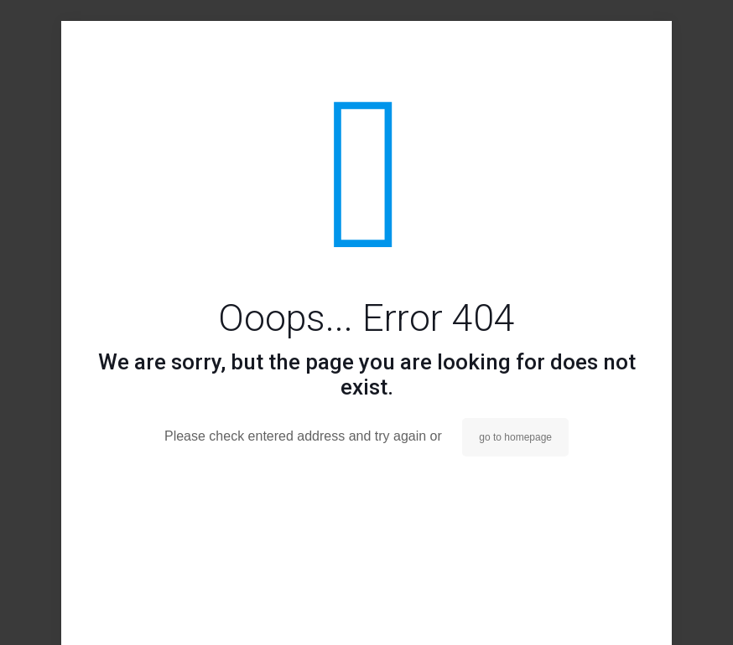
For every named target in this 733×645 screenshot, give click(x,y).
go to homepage (515, 437)
